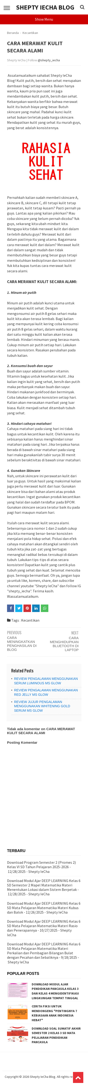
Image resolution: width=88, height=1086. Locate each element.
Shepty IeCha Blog (45, 7)
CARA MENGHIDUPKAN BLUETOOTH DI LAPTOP (64, 644)
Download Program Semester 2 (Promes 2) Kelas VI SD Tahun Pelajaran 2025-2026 (41, 864)
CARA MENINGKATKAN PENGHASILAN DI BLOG (22, 644)
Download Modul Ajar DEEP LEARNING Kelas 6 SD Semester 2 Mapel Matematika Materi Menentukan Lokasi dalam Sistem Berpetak (43, 885)
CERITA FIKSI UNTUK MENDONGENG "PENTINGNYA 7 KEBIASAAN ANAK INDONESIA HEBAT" (54, 1013)
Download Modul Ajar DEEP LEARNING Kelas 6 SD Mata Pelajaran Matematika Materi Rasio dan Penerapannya (43, 926)
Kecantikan (30, 620)
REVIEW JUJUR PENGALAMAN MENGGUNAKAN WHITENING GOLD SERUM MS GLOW (42, 706)
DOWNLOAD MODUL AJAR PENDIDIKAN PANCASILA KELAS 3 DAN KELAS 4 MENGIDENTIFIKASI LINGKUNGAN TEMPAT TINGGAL (55, 991)
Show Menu (44, 19)
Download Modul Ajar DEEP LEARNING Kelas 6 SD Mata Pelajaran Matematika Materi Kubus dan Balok (43, 908)
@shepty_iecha (49, 60)
